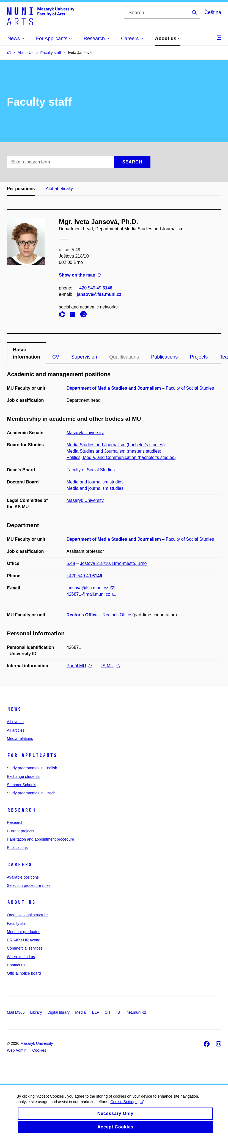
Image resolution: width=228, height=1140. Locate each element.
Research (21, 810)
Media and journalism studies (95, 482)
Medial (80, 1012)
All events (15, 722)
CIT (108, 1012)
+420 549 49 (94, 288)
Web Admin (16, 1050)
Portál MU (79, 665)
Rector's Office (82, 615)
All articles (15, 730)
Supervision (84, 357)
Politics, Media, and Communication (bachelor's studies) (121, 457)
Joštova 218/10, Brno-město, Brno (113, 563)
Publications (164, 357)
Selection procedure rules (29, 885)
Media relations (20, 738)
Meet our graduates (23, 932)
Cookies (39, 1050)
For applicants (32, 755)
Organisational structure (27, 915)
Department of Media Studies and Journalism (114, 388)
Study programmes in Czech (31, 793)
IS (118, 1012)
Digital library (58, 1012)
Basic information (26, 353)
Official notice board (24, 973)
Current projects (20, 831)
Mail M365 (16, 1012)
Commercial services (25, 948)
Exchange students (23, 776)
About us (21, 902)
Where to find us (21, 957)
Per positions (21, 188)
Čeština (212, 12)
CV (55, 357)
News (14, 709)
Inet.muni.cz (135, 1012)
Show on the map (80, 275)
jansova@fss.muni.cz (99, 294)
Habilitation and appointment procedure (40, 839)
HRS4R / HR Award (23, 940)
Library (36, 1012)
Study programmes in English (32, 768)
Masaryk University (85, 432)
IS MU (110, 665)
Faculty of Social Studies (190, 388)
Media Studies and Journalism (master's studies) (114, 451)
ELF (95, 1012)
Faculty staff (17, 923)
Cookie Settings (127, 1108)
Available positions (23, 877)
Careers (19, 865)
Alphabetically (59, 188)
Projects (199, 357)
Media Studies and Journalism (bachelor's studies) (116, 444)
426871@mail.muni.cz (92, 594)
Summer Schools (21, 785)
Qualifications (124, 357)
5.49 (71, 563)
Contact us (16, 965)
